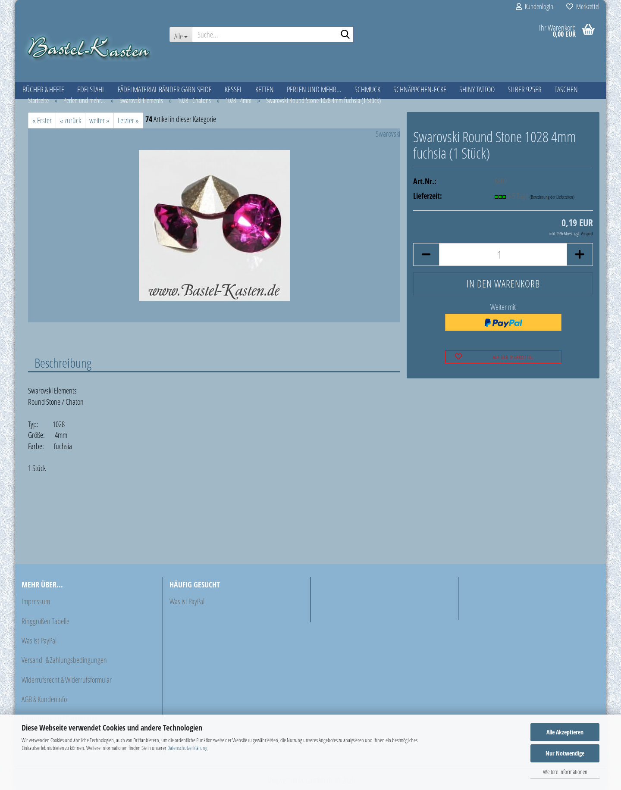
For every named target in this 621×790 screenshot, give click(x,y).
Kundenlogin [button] (534, 6)
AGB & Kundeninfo (44, 699)
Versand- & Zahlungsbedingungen (64, 660)
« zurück (70, 120)
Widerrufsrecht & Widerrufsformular (67, 679)
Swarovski (388, 133)
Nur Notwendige (565, 753)
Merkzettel (582, 6)
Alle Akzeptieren (564, 732)
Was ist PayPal (39, 640)
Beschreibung (62, 362)
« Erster (42, 120)
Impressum (36, 601)
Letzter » (128, 120)
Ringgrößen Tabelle (45, 621)
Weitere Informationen (565, 772)
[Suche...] (180, 34)
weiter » (99, 120)
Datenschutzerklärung (187, 748)
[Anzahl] (503, 254)
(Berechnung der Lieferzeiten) (552, 197)
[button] (426, 254)
